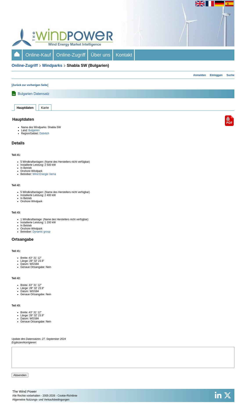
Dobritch (44, 133)
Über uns (100, 55)
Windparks (52, 65)
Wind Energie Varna (44, 174)
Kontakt (124, 55)
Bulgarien (34, 130)
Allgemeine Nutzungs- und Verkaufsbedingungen (40, 403)
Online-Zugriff (71, 55)
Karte (45, 107)
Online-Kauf (38, 55)
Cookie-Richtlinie (67, 399)
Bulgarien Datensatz (33, 94)
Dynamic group (41, 231)
